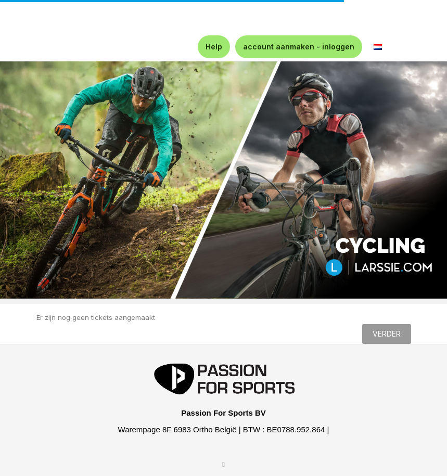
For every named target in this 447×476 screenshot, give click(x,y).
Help (214, 46)
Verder (387, 333)
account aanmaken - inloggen (298, 46)
